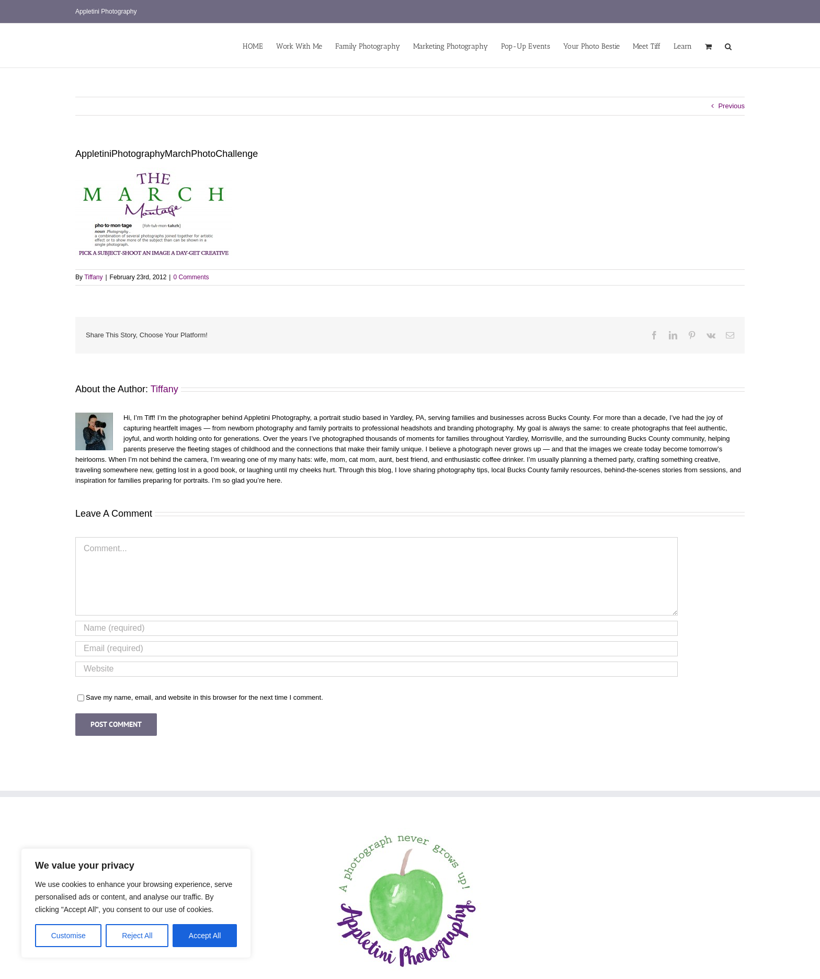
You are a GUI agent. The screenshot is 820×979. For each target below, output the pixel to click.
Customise (68, 935)
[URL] (376, 669)
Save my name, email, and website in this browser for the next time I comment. (204, 697)
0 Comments (191, 277)
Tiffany (93, 277)
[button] (728, 45)
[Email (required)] (376, 648)
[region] (136, 903)
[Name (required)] (376, 628)
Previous (731, 106)
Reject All (137, 935)
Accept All (205, 935)
